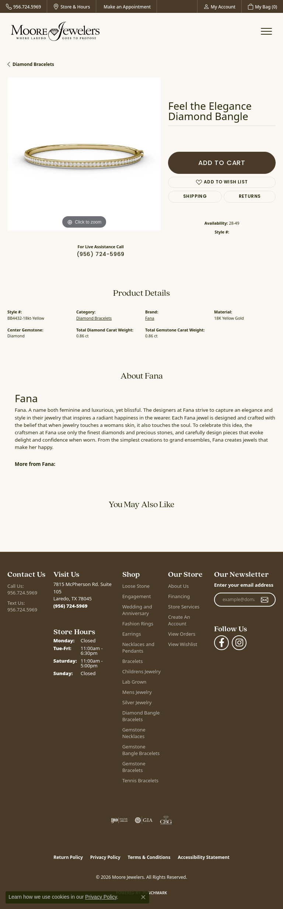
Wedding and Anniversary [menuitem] (137, 610)
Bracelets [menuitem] (132, 661)
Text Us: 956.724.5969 (22, 606)
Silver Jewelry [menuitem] (137, 702)
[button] (219, 6)
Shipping (195, 196)
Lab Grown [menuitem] (134, 681)
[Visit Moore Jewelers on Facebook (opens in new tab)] (221, 642)
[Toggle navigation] (266, 31)
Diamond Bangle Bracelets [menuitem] (141, 716)
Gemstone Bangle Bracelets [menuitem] (141, 750)
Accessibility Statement (203, 857)
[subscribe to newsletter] (265, 599)
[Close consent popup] (143, 897)
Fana (149, 318)
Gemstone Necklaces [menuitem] (134, 733)
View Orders (181, 634)
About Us (178, 586)
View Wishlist (182, 644)
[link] (23, 6)
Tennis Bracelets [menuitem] (140, 780)
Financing (179, 596)
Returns (250, 196)
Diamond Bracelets (33, 64)
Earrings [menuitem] (131, 634)
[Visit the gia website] (144, 820)
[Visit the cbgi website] (166, 820)
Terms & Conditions (149, 857)
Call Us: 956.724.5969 (22, 589)
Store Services (183, 606)
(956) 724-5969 (101, 254)
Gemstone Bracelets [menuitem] (134, 766)
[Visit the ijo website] (119, 820)
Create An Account (179, 620)
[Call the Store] (70, 606)
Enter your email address (243, 585)
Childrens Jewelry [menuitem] (141, 671)
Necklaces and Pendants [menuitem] (138, 647)
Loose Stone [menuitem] (136, 586)
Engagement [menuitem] (136, 596)
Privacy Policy (105, 857)
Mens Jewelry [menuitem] (137, 692)
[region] (84, 154)
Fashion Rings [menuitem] (137, 623)
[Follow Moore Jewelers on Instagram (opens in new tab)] (239, 642)
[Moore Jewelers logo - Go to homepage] (55, 31)
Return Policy (68, 857)
